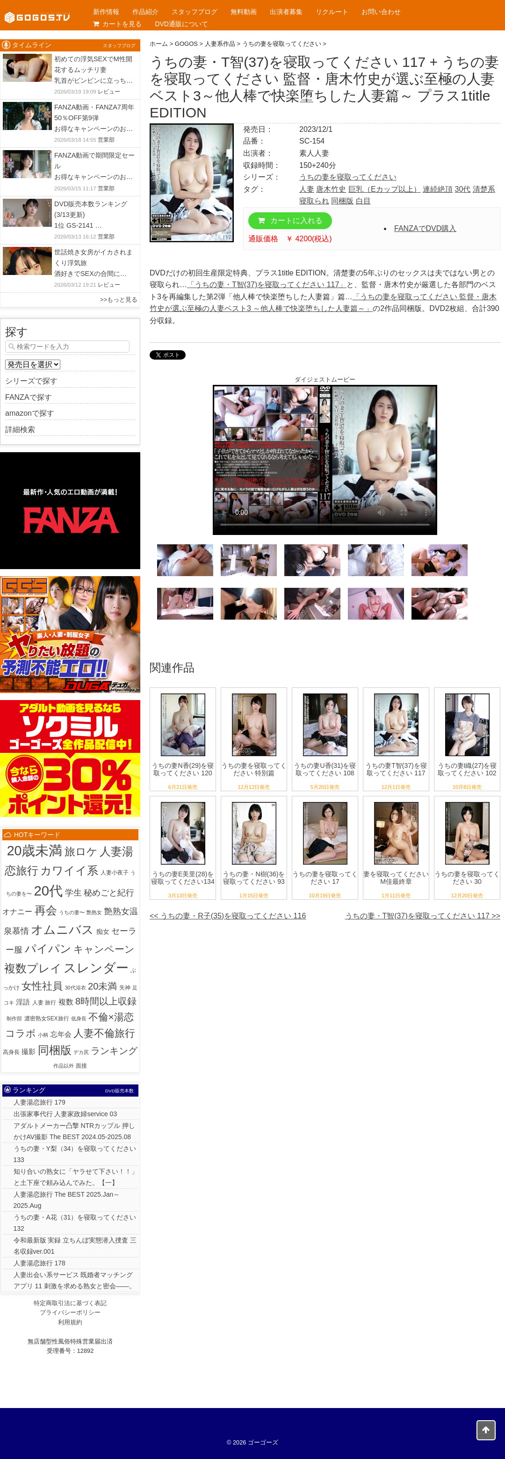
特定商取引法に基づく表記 (70, 1303)
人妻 (306, 189)
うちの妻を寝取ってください (348, 177)
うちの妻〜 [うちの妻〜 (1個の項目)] (72, 912)
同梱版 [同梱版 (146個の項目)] (55, 1050)
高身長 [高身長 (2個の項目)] (11, 1052)
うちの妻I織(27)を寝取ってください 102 (467, 769)
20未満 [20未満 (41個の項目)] (102, 986)
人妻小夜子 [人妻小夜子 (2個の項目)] (115, 872)
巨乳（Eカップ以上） (384, 189)
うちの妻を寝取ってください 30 (467, 878)
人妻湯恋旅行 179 (39, 1102)
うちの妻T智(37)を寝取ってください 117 (395, 769)
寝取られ (314, 201)
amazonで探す (29, 413)
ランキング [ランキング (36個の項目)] (114, 1051)
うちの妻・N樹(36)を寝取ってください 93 (254, 878)
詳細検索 (20, 429)
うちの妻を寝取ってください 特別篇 (254, 769)
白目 (363, 201)
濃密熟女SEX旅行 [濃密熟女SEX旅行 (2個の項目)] (46, 1018)
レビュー (109, 91)
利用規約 (70, 1322)
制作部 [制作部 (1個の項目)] (14, 1018)
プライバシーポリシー (70, 1312)
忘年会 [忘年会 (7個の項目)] (61, 1034)
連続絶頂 (438, 189)
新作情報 (106, 11)
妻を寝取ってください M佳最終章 (396, 878)
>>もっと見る (118, 299)
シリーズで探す (31, 381)
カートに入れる (290, 220)
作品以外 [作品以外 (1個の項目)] (63, 1066)
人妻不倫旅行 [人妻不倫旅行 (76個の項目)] (104, 1033)
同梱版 (342, 201)
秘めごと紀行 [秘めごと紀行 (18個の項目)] (109, 892)
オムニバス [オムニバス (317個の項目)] (62, 930)
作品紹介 (145, 11)
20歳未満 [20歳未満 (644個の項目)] (35, 850)
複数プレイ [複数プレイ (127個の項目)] (33, 968)
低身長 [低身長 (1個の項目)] (79, 1018)
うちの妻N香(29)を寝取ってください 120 (183, 769)
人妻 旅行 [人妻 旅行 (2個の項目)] (44, 1002)
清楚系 (484, 189)
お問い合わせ (381, 11)
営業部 (106, 140)
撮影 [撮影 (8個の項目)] (29, 1051)
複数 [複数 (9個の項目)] (65, 1002)
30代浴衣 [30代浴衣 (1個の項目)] (75, 987)
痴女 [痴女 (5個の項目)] (102, 931)
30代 (462, 189)
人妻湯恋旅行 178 (39, 1263)
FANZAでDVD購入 (425, 228)
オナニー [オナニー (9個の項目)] (17, 912)
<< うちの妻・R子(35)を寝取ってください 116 (228, 916)
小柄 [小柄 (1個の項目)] (43, 1035)
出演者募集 (286, 11)
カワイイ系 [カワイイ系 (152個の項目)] (69, 870)
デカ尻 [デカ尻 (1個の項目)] (81, 1052)
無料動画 (244, 11)
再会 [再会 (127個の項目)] (46, 910)
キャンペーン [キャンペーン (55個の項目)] (104, 949)
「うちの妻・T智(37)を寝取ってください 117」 (266, 285)
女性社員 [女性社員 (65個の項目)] (42, 986)
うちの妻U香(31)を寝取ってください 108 (325, 769)
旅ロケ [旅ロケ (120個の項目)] (81, 851)
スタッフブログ (194, 11)
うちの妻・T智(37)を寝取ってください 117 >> (423, 916)
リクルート (332, 11)
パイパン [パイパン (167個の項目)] (48, 948)
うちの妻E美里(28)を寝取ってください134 (182, 878)
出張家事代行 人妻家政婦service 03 (65, 1114)
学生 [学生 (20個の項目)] (73, 892)
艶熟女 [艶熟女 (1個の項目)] (94, 912)
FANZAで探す (28, 397)
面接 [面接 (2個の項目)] (81, 1065)
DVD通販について (181, 24)
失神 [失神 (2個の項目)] (124, 987)
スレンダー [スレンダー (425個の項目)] (96, 968)
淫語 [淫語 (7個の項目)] (23, 1002)
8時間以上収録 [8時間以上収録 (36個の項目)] (106, 1001)
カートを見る (117, 24)
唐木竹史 (331, 189)
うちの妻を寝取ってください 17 (325, 878)
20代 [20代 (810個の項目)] (48, 890)
